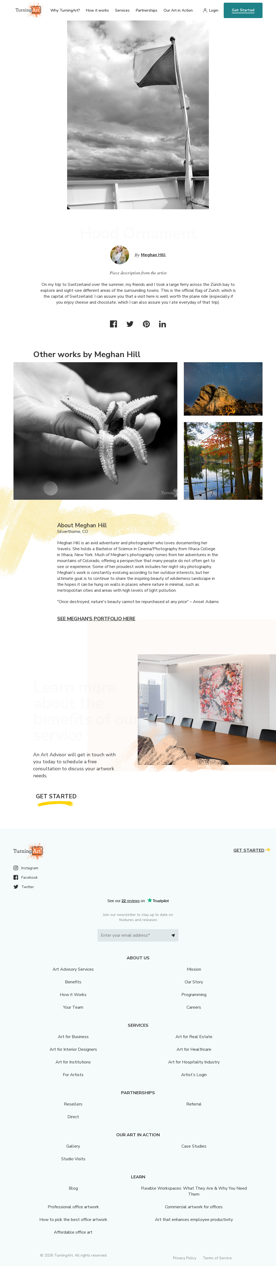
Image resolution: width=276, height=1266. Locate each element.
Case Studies (193, 1146)
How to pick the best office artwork (73, 1220)
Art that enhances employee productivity (194, 1220)
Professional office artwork (73, 1207)
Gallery (73, 1146)
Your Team (73, 1007)
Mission (194, 969)
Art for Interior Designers (73, 1049)
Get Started (243, 10)
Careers (194, 1007)
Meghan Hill (153, 255)
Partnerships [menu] (146, 10)
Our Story (194, 982)
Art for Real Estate (193, 1037)
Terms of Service (217, 1258)
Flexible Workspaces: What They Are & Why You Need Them (194, 1191)
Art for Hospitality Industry (194, 1062)
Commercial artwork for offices (194, 1207)
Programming (193, 995)
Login (213, 10)
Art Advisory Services (73, 969)
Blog (73, 1188)
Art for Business (73, 1037)
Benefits (73, 982)
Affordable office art (73, 1232)
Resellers (73, 1104)
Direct (73, 1117)
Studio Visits (73, 1159)
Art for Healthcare (194, 1049)
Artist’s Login (194, 1075)
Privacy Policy (184, 1258)
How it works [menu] (97, 10)
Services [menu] (122, 10)
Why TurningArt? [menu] (65, 10)
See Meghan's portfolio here (96, 618)
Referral (194, 1104)
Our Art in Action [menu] (178, 10)
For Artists (73, 1075)
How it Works (73, 995)
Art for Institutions (73, 1062)
